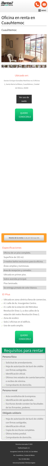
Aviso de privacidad (18, 463)
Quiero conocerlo (25, 114)
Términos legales (30, 463)
